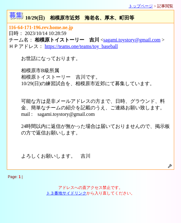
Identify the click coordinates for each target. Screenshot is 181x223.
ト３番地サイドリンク (66, 193)
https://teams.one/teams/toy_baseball (81, 46)
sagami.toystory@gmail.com (131, 39)
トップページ (141, 6)
